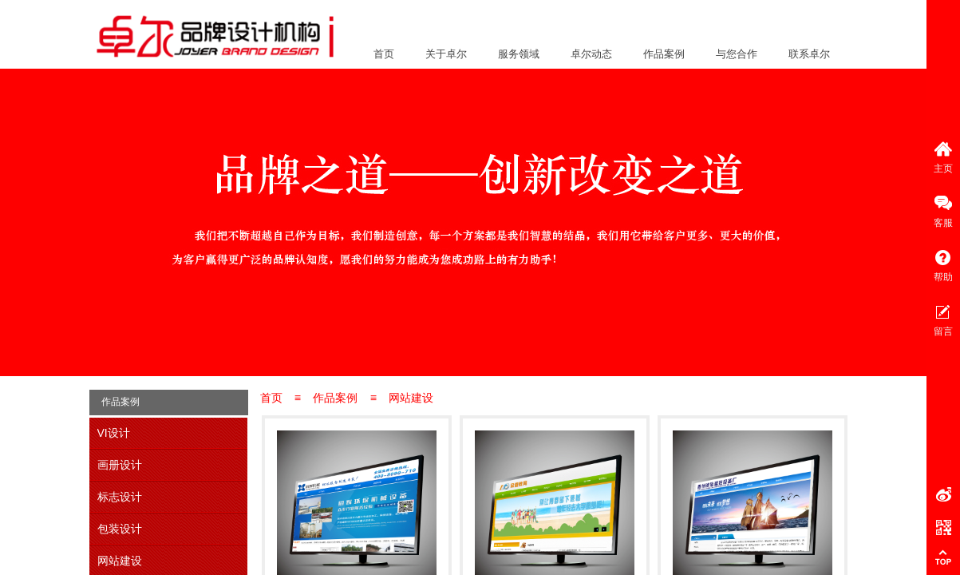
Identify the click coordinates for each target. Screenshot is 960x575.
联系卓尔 (809, 54)
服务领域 (518, 54)
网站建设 (411, 397)
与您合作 (736, 54)
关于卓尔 (446, 54)
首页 (383, 54)
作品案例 (664, 54)
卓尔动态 (591, 54)
